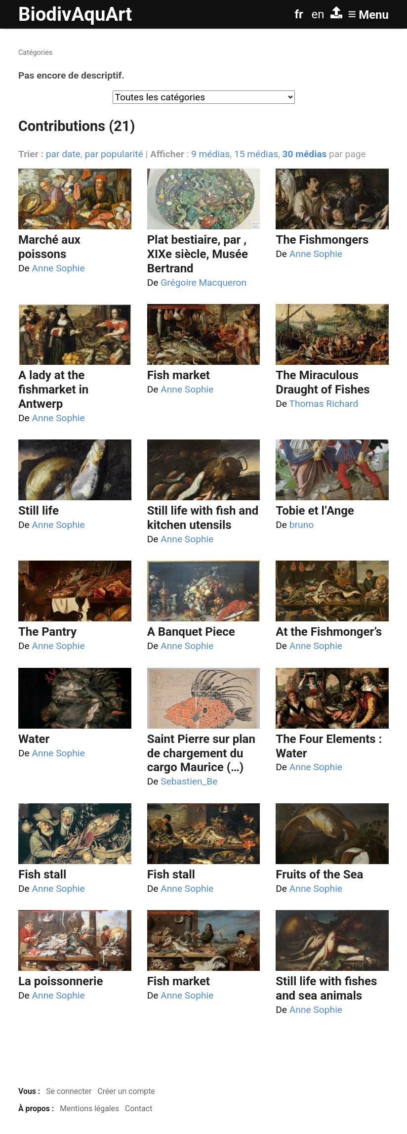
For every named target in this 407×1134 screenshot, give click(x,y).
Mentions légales (89, 1108)
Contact (138, 1108)
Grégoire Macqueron (203, 282)
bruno (301, 524)
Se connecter (68, 1091)
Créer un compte (126, 1091)
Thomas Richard (323, 403)
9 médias (210, 154)
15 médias (256, 154)
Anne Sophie (58, 268)
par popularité (113, 154)
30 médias (305, 154)
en (318, 14)
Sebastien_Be (189, 781)
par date (63, 154)
